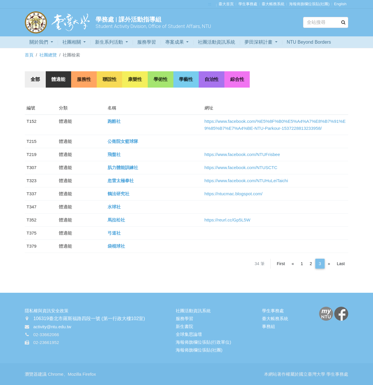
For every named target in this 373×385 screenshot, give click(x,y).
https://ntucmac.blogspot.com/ (234, 193)
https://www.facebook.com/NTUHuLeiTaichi (246, 180)
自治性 (212, 79)
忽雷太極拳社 (121, 180)
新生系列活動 (109, 42)
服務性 (84, 79)
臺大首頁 (226, 4)
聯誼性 (110, 79)
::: (209, 4)
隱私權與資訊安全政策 (46, 310)
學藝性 (187, 79)
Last (341, 263)
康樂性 (135, 79)
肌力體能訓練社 (123, 167)
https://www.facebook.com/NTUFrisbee (242, 154)
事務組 (268, 326)
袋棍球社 (116, 246)
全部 (35, 79)
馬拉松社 (116, 219)
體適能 (59, 79)
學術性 (161, 79)
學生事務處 (247, 4)
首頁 (29, 54)
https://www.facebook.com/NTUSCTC (241, 167)
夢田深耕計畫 (259, 42)
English (340, 4)
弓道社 (114, 232)
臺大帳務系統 (273, 4)
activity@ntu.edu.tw (52, 326)
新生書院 (184, 326)
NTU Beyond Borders (309, 42)
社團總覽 (48, 54)
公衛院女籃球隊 (123, 141)
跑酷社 (114, 121)
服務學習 (146, 42)
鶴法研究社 (118, 193)
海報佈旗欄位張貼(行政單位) (203, 342)
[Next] (329, 264)
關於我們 (39, 42)
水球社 (114, 206)
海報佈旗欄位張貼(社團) (309, 4)
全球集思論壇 (189, 334)
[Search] (325, 22)
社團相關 (72, 42)
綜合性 (238, 79)
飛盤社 (114, 154)
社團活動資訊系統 (216, 42)
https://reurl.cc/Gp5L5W (228, 219)
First (281, 263)
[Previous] (293, 264)
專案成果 (175, 42)
